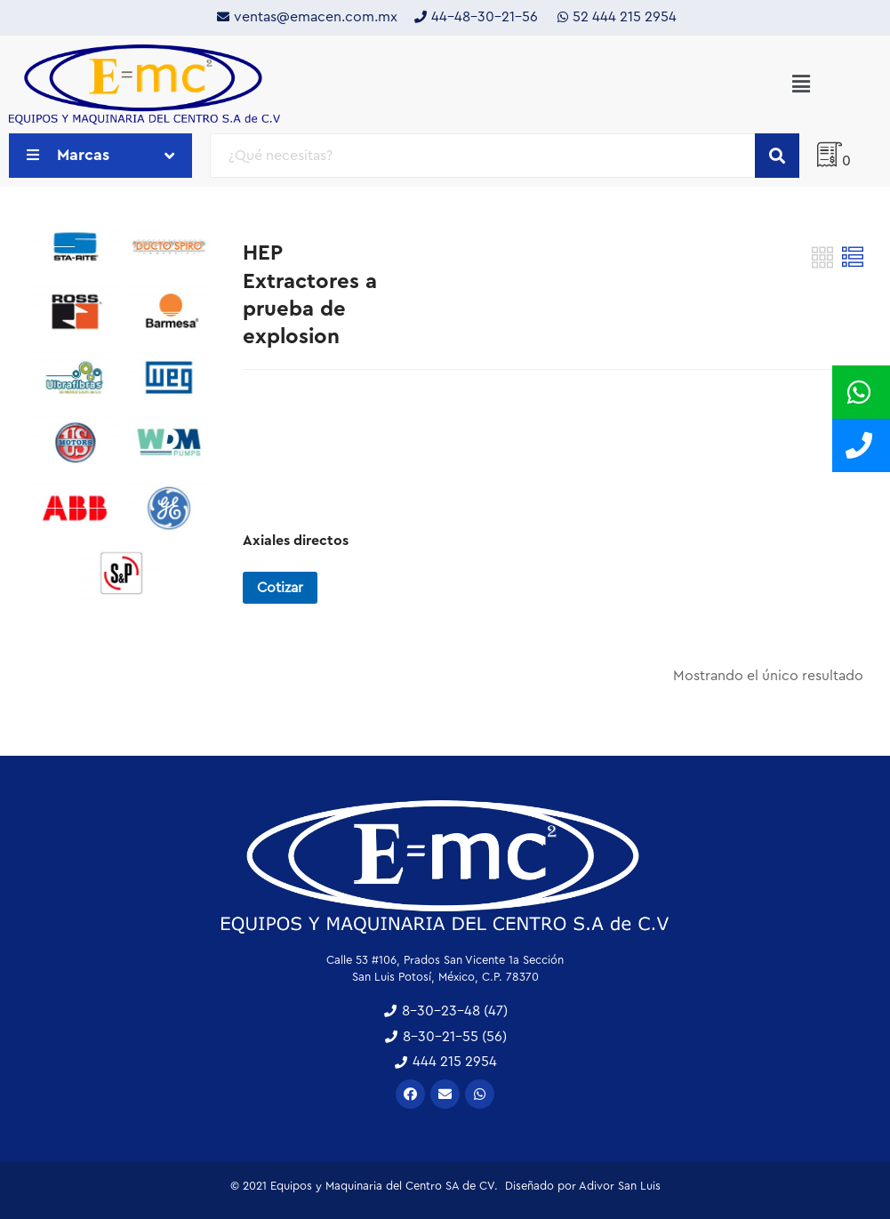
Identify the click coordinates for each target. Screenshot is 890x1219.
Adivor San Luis (620, 1185)
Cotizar (280, 588)
